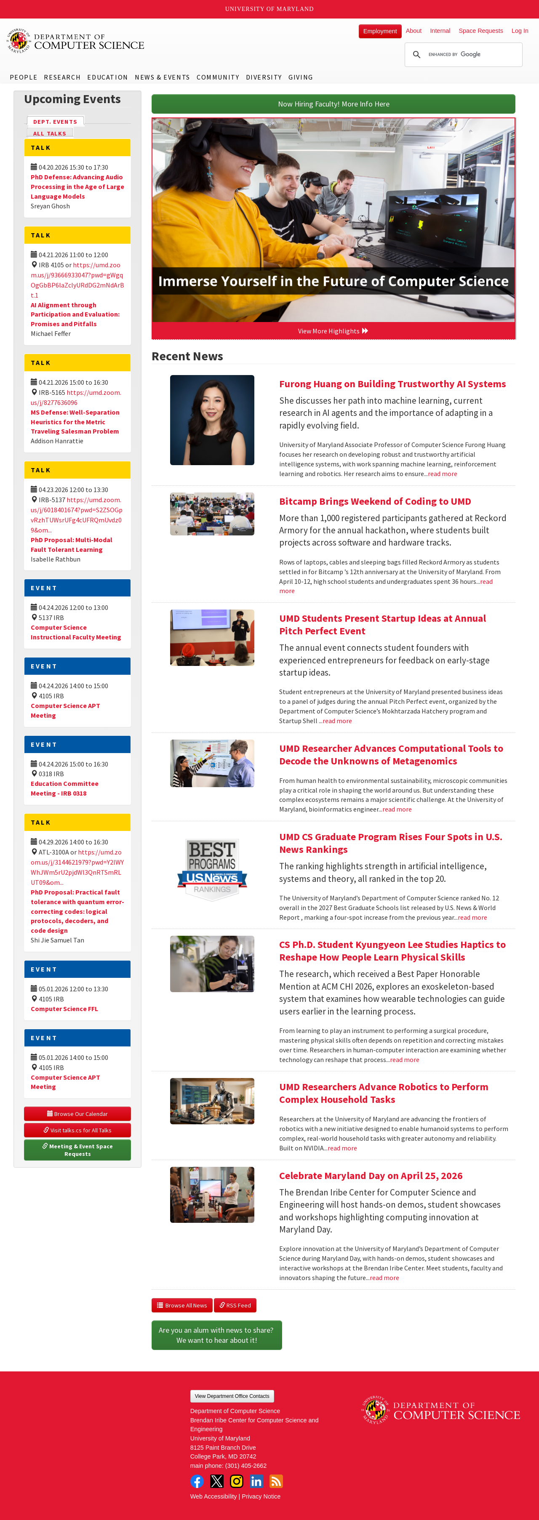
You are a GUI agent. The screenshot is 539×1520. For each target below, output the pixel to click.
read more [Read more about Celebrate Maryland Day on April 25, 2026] (384, 1277)
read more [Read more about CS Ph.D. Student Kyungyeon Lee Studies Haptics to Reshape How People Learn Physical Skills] (404, 1059)
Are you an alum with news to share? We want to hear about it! (217, 1335)
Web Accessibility (213, 1496)
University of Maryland (269, 9)
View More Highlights (333, 331)
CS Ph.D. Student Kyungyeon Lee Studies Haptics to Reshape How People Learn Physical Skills (392, 951)
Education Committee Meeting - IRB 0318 (65, 788)
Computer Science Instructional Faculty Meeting (76, 632)
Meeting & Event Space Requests (78, 1150)
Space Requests (481, 30)
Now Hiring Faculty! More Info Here (334, 104)
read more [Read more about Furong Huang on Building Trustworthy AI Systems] (442, 473)
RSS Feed (235, 1305)
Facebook (197, 1481)
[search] (462, 55)
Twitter (217, 1481)
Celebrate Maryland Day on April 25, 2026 (371, 1175)
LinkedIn (256, 1481)
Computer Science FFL (64, 1008)
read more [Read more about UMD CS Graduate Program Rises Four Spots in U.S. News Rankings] (472, 917)
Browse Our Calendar (77, 1114)
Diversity (264, 77)
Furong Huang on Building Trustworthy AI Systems (392, 383)
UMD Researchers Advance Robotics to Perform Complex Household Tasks (383, 1093)
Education (107, 77)
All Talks (50, 133)
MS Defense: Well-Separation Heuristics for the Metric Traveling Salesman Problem (75, 422)
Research (62, 77)
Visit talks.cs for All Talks (77, 1130)
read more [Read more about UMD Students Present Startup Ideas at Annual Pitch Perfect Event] (337, 720)
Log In (520, 30)
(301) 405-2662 (246, 1465)
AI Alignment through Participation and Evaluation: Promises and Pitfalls (75, 314)
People (24, 77)
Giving (300, 77)
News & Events (162, 77)
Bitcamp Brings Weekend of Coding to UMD (375, 501)
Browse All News (182, 1305)
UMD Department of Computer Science (75, 41)
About (414, 30)
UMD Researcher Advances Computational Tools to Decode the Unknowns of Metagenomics (391, 754)
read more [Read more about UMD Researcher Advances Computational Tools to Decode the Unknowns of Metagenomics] (397, 809)
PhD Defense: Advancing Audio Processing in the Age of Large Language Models (77, 186)
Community (218, 77)
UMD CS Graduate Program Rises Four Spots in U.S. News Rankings (390, 843)
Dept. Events (59, 121)
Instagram (236, 1481)
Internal (440, 30)
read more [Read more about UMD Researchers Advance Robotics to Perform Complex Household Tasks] (342, 1148)
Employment (380, 31)
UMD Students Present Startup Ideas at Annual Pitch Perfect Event (382, 624)
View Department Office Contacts (232, 1396)
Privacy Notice (261, 1496)
